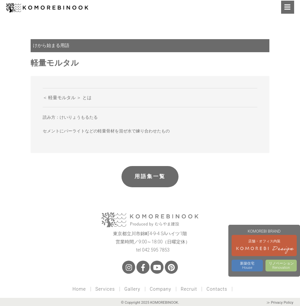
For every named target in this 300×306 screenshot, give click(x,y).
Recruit (189, 289)
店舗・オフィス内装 (264, 247)
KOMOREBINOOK (164, 302)
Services (105, 289)
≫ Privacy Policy (279, 302)
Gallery (132, 289)
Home (79, 289)
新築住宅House (247, 265)
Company (160, 289)
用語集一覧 (150, 176)
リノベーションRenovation (281, 265)
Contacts (217, 289)
